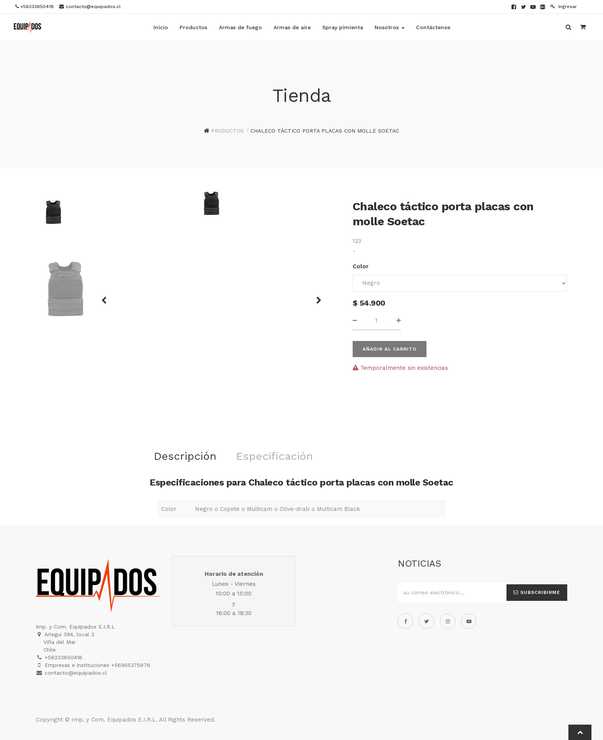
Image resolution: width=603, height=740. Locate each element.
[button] (106, 296)
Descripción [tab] (185, 456)
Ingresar (563, 6)
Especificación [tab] (274, 456)
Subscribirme (536, 592)
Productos (227, 131)
